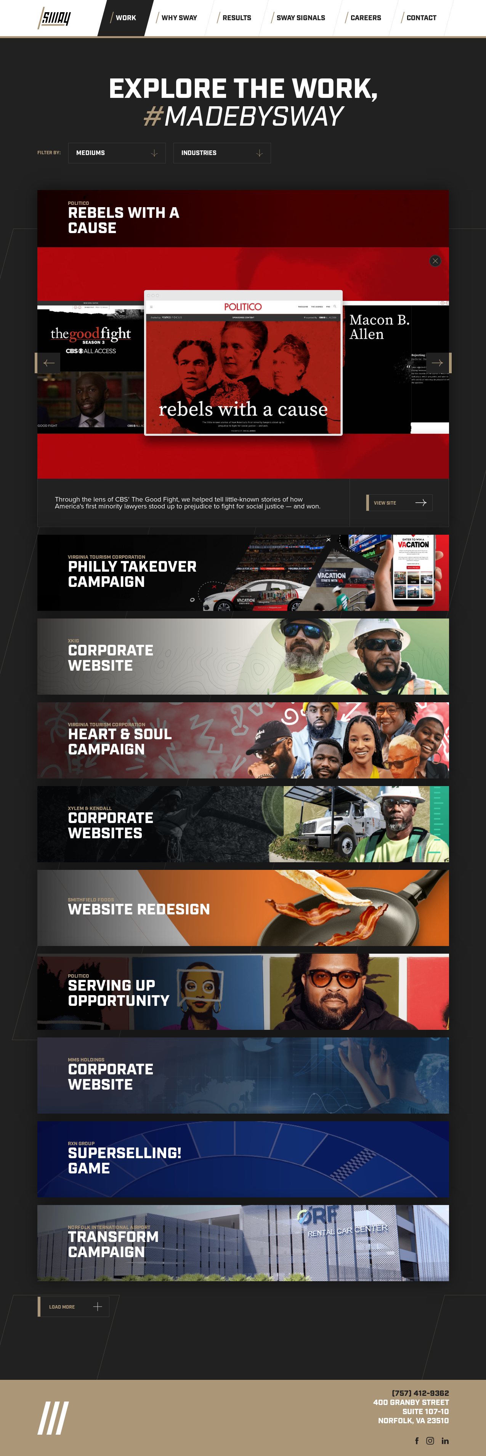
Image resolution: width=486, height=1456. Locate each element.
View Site (385, 503)
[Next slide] (439, 363)
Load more (62, 1307)
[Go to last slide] (47, 363)
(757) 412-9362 (420, 1393)
